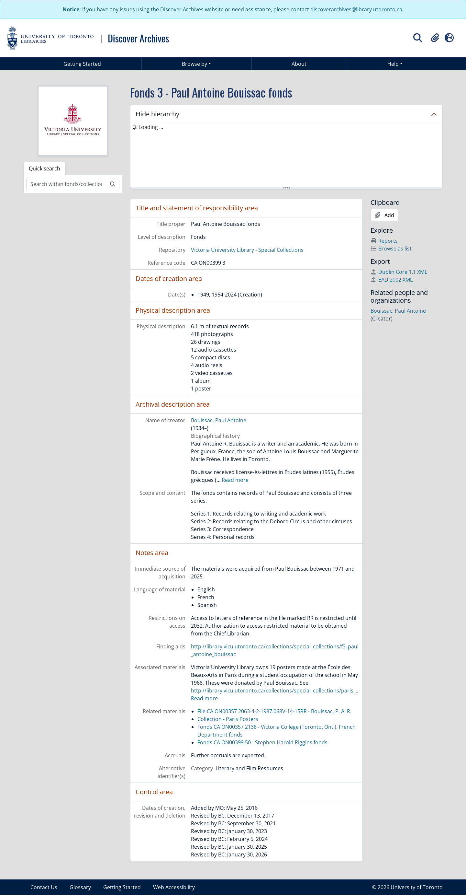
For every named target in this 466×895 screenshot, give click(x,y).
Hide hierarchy (157, 114)
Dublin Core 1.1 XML (399, 271)
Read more (235, 479)
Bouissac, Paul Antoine (218, 420)
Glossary (80, 887)
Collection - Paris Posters (227, 719)
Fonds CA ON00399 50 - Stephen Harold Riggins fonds (262, 742)
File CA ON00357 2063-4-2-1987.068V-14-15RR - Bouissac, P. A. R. (274, 711)
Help (393, 63)
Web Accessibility (174, 887)
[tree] (286, 155)
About (299, 63)
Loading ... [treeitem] (151, 127)
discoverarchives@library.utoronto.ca (356, 9)
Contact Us (43, 887)
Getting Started (82, 63)
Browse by (194, 63)
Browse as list (391, 248)
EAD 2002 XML (392, 279)
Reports (384, 240)
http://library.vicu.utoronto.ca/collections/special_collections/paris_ (273, 690)
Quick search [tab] (44, 168)
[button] (435, 38)
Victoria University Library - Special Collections (247, 249)
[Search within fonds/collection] (66, 184)
